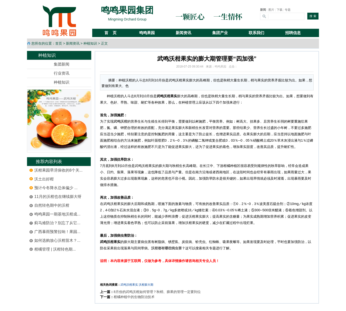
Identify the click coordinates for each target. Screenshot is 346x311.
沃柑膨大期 (146, 284)
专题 (288, 9)
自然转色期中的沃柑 (51, 205)
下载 (279, 9)
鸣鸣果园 (220, 66)
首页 (58, 43)
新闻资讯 (73, 43)
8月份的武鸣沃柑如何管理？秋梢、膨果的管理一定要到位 (157, 292)
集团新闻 (61, 64)
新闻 (263, 9)
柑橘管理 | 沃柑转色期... (55, 249)
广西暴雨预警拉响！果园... (57, 232)
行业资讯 (61, 73)
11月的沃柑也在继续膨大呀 (58, 196)
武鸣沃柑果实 (129, 284)
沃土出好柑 (44, 179)
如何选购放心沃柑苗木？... (57, 240)
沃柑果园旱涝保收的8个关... (58, 170)
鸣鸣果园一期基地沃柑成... (57, 214)
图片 (271, 9)
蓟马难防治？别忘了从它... (57, 223)
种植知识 (90, 43)
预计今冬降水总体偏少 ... (56, 188)
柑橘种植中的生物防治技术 (134, 297)
